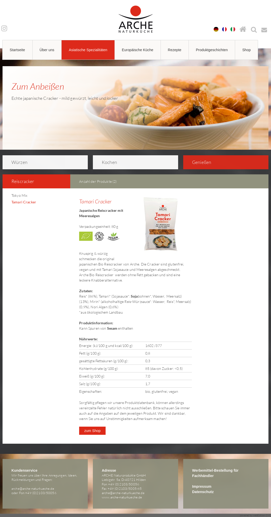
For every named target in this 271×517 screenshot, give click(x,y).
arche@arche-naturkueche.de (32, 488)
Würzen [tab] (16, 162)
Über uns (47, 50)
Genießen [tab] (198, 162)
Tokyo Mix (19, 195)
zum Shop (92, 431)
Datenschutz (203, 492)
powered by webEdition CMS (255, 515)
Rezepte (174, 50)
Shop (246, 50)
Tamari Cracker (23, 202)
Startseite (17, 50)
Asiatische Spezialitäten (88, 50)
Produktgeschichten (212, 50)
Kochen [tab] (106, 162)
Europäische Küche (137, 50)
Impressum (201, 486)
